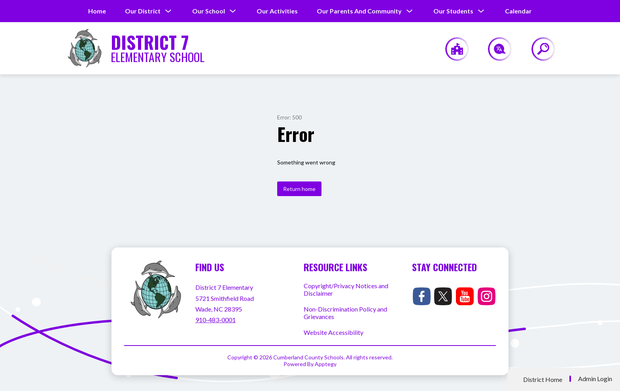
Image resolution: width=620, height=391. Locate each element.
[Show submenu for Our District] (143, 11)
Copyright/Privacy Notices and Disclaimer (346, 289)
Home (97, 11)
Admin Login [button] (595, 379)
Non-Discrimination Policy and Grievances (345, 312)
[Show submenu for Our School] (208, 11)
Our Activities (277, 11)
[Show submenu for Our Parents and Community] (359, 11)
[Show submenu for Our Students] (453, 11)
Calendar (518, 11)
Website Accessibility (333, 332)
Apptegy (325, 364)
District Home (542, 379)
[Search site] (538, 49)
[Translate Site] (495, 49)
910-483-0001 (215, 319)
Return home (299, 188)
